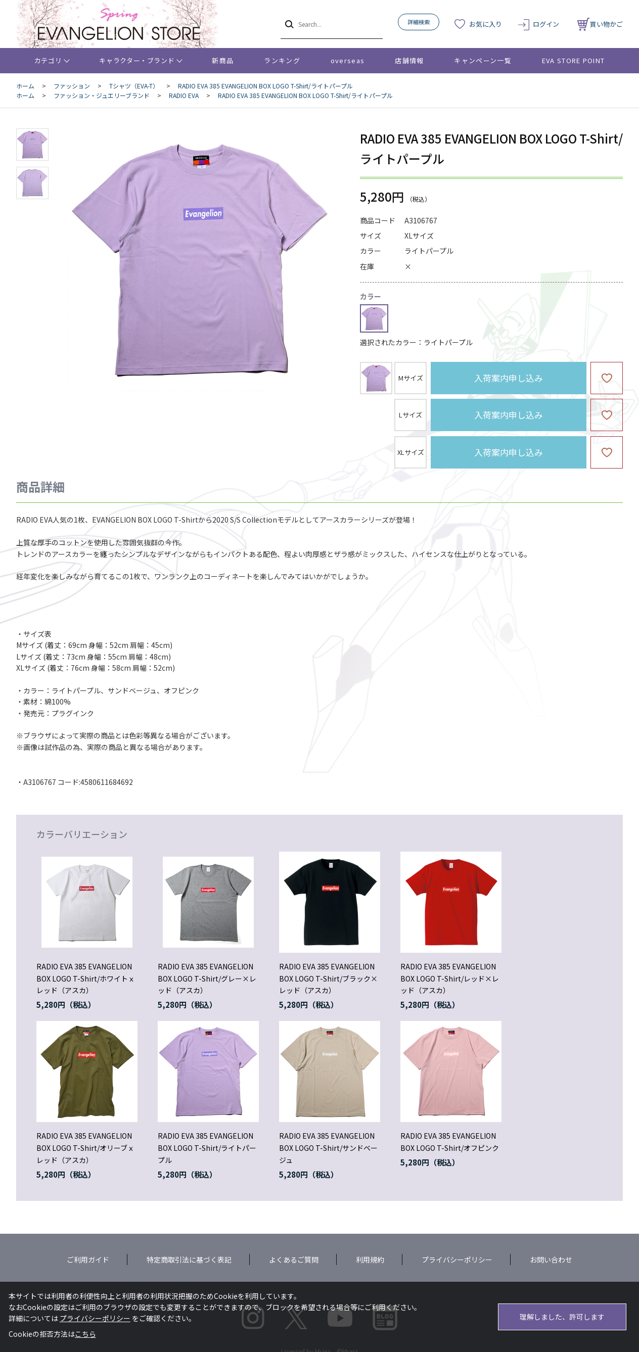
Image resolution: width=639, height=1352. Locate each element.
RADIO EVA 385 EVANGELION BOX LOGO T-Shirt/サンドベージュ (328, 1148)
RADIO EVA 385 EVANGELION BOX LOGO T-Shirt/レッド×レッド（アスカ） (449, 978)
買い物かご (600, 24)
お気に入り (485, 24)
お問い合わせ (551, 1259)
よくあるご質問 (293, 1259)
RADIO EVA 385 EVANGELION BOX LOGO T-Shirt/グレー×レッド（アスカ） (207, 978)
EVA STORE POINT (573, 60)
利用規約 (370, 1259)
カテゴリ (48, 60)
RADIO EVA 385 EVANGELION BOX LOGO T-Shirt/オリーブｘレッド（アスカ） (85, 1148)
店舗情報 (409, 60)
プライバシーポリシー (457, 1259)
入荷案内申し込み (508, 377)
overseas (347, 60)
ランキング (282, 60)
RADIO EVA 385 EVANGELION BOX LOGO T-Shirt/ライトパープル (207, 1148)
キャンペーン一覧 (482, 60)
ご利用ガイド (88, 1259)
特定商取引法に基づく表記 (189, 1259)
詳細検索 (418, 22)
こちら (85, 1334)
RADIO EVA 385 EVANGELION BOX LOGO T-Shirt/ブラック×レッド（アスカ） (328, 978)
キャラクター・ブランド (136, 60)
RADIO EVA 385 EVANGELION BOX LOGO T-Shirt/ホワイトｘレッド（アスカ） (85, 978)
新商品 (223, 60)
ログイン (546, 24)
